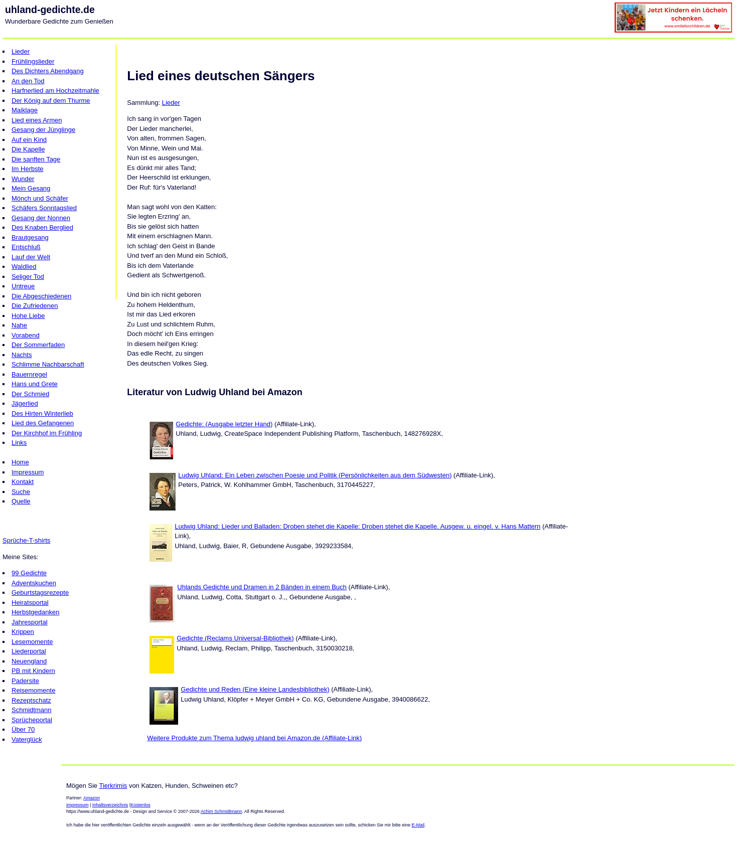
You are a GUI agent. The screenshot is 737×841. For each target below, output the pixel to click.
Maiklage (25, 110)
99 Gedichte (29, 573)
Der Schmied (30, 394)
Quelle (21, 501)
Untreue (23, 286)
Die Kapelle (28, 149)
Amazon (91, 797)
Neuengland (29, 661)
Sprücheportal (32, 720)
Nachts (22, 355)
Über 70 (23, 729)
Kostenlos (140, 804)
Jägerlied (25, 403)
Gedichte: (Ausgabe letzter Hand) (224, 424)
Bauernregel (29, 374)
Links (19, 442)
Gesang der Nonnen (41, 218)
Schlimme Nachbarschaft (48, 364)
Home (20, 462)
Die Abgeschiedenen (41, 296)
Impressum (28, 472)
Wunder (23, 179)
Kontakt (23, 481)
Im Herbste (28, 169)
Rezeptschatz (31, 700)
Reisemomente (33, 690)
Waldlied (24, 266)
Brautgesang (30, 237)
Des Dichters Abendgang (48, 71)
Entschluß (26, 247)
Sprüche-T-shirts (26, 540)
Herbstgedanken (35, 612)
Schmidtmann (31, 710)
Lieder (21, 51)
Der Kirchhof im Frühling (47, 433)
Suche (21, 491)
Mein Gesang (31, 188)
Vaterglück (27, 739)
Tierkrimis (113, 785)
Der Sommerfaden (38, 345)
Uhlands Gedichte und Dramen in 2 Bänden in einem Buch (262, 587)
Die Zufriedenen (35, 305)
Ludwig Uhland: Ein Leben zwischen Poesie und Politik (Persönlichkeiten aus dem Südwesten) (315, 475)
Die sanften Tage (36, 159)
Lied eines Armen (37, 120)
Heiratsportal (30, 602)
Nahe (19, 325)
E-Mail (417, 824)
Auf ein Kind (29, 139)
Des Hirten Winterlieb (42, 413)
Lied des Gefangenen (43, 423)
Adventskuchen (34, 583)
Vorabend (26, 335)
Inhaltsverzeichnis (110, 804)
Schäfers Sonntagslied (44, 208)
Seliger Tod (28, 276)
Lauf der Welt (31, 257)
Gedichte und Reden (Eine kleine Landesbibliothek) (255, 689)
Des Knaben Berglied (42, 227)
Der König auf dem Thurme (51, 100)
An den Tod (28, 81)
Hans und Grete (35, 384)
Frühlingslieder (33, 61)
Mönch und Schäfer (40, 198)
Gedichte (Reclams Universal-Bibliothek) (235, 638)
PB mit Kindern (33, 671)
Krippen (23, 631)
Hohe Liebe (28, 315)
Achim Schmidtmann (221, 811)
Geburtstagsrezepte (40, 592)
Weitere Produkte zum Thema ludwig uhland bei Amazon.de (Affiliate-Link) (254, 738)
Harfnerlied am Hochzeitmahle (55, 90)
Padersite (25, 681)
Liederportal (29, 651)
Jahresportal (30, 622)
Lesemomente (32, 641)
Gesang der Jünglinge (43, 129)
